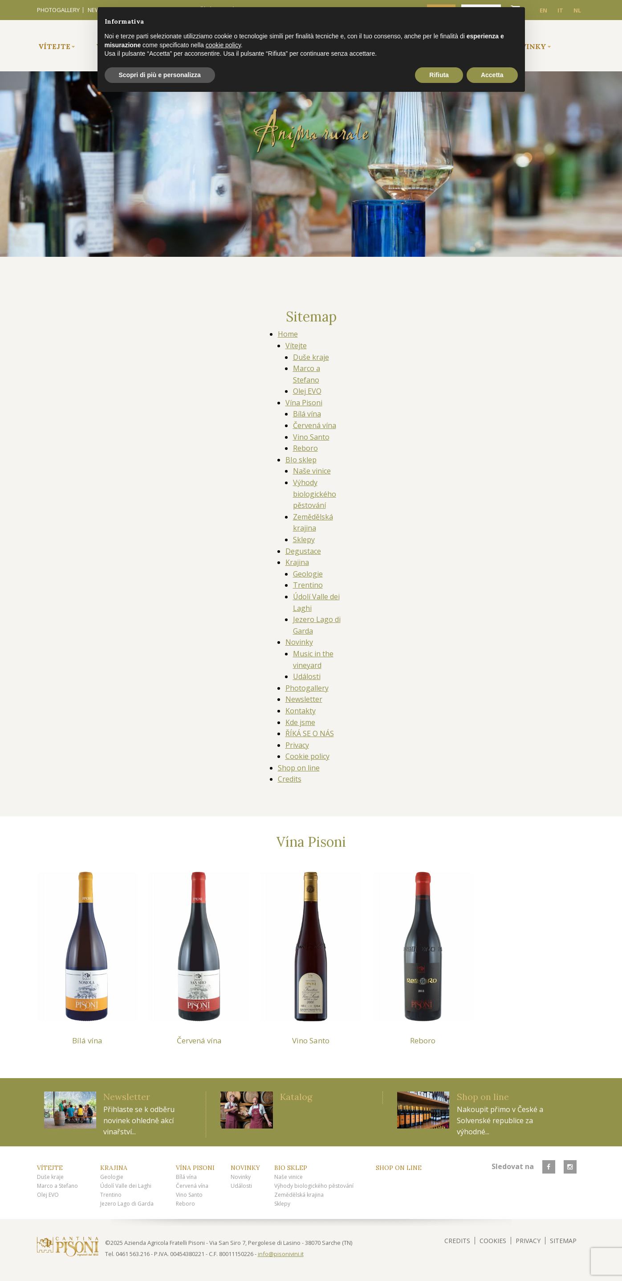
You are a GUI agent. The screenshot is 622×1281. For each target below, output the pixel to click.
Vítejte (54, 46)
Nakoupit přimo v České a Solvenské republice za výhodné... (500, 1120)
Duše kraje (311, 357)
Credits (289, 779)
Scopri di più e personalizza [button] (160, 74)
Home (288, 334)
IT (560, 10)
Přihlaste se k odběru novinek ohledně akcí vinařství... (139, 1120)
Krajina (297, 562)
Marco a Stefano (57, 1186)
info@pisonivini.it (281, 1254)
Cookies (493, 1240)
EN (543, 10)
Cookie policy (307, 756)
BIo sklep (301, 460)
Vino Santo (311, 437)
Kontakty (300, 711)
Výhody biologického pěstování (314, 494)
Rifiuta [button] (439, 74)
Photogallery (58, 10)
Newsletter (303, 699)
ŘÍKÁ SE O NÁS (309, 733)
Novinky (299, 642)
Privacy (297, 745)
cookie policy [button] (223, 45)
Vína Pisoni (303, 403)
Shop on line (299, 768)
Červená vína (314, 425)
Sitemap (563, 1240)
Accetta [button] (492, 74)
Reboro (305, 448)
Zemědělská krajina (299, 1195)
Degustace (303, 551)
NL (577, 10)
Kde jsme (300, 722)
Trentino (308, 585)
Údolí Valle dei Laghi (125, 1186)
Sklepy (304, 539)
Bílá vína (307, 414)
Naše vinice (312, 471)
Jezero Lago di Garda (127, 1203)
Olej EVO (307, 391)
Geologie (308, 574)
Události (307, 676)
